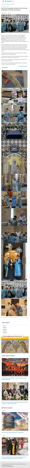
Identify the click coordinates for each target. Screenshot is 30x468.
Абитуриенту (5, 327)
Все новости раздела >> (23, 66)
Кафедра (4, 325)
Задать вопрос (5, 332)
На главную (3, 4)
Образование (5, 329)
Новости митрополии (10, 4)
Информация (5, 331)
